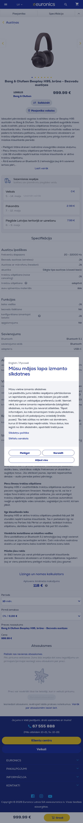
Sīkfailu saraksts (18, 438)
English (13, 362)
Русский (24, 362)
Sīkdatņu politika (19, 432)
